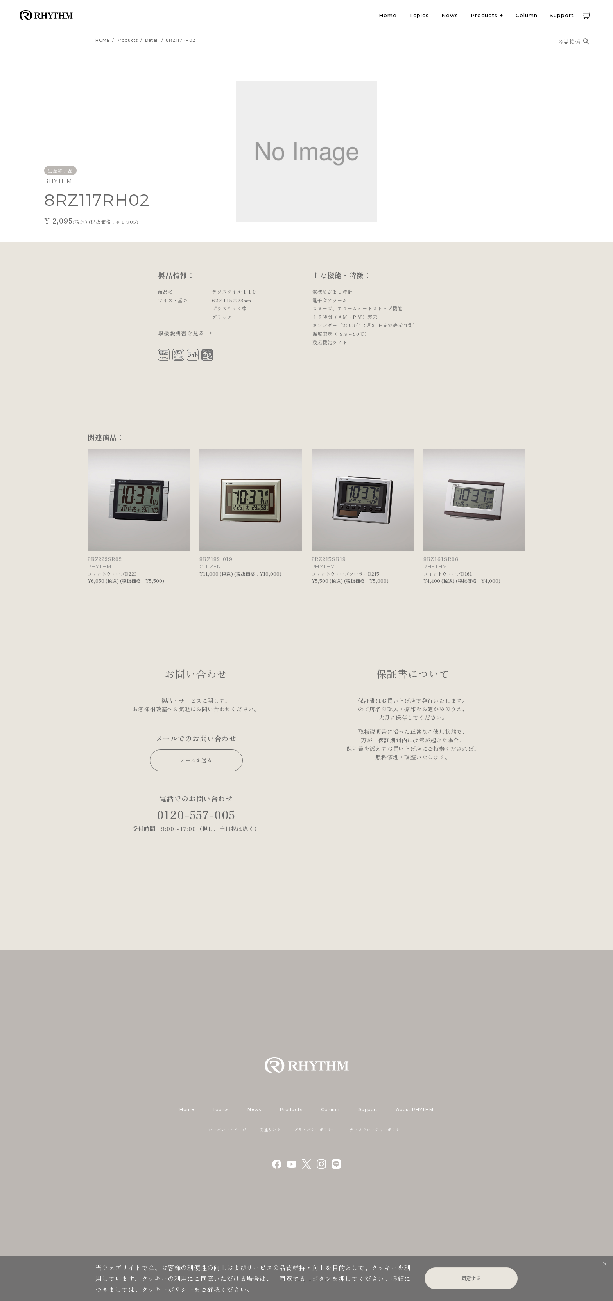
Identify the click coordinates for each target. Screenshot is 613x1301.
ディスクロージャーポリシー (377, 1129)
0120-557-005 (196, 814)
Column (526, 15)
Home (388, 15)
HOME (102, 40)
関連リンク (270, 1129)
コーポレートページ (227, 1129)
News (449, 15)
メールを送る (196, 760)
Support (562, 15)
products (127, 40)
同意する (471, 1278)
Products (484, 15)
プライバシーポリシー (315, 1129)
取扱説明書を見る (182, 333)
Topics (419, 15)
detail (152, 40)
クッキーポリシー (168, 1289)
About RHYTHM (414, 1109)
